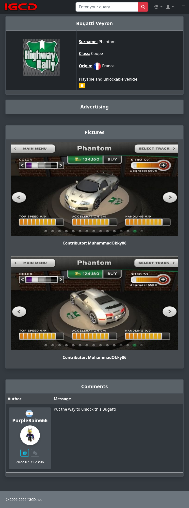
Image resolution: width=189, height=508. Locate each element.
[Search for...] (107, 7)
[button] (158, 7)
